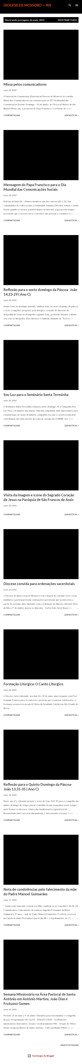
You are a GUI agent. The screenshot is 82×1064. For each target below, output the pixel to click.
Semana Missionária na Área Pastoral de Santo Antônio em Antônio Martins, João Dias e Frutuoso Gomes (39, 999)
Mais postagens (70, 1045)
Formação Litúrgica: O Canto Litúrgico (33, 684)
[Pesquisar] (70, 5)
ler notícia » (71, 115)
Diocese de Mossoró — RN (27, 5)
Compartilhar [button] (11, 115)
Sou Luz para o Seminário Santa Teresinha (35, 394)
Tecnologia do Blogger (41, 1055)
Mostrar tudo (67, 20)
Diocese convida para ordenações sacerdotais (39, 584)
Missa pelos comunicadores (25, 84)
